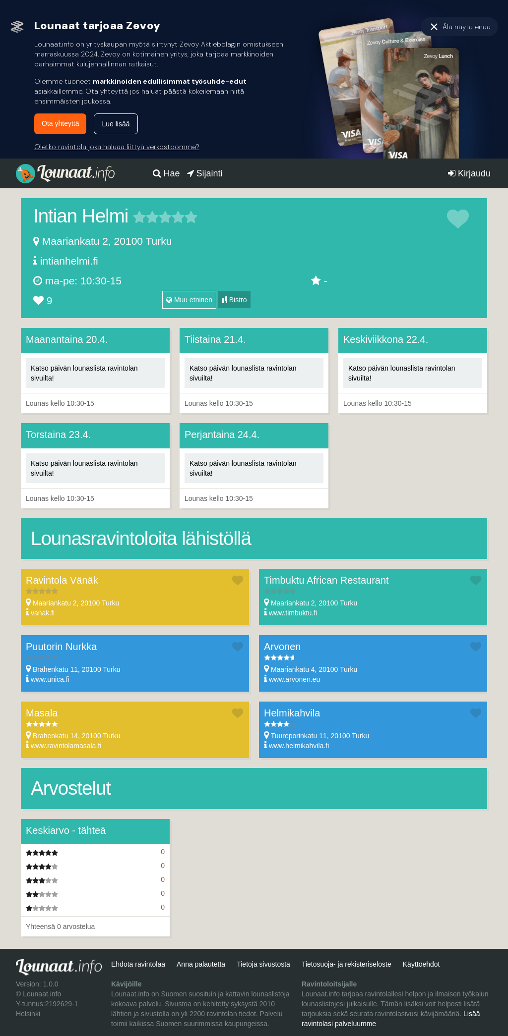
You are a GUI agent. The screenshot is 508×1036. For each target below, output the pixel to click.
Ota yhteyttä (60, 123)
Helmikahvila (292, 713)
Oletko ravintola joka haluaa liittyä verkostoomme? (116, 146)
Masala (42, 713)
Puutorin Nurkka (61, 646)
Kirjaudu (469, 173)
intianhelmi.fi (69, 261)
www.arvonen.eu (294, 679)
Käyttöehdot (421, 964)
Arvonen (282, 646)
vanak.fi (43, 613)
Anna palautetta (201, 964)
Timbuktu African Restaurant (326, 580)
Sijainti (205, 173)
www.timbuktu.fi (293, 613)
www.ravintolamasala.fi (66, 746)
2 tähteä (146, 217)
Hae (166, 173)
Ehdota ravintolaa (138, 964)
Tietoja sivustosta (263, 964)
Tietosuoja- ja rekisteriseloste (346, 964)
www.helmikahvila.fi (299, 746)
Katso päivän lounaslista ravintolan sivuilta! (84, 373)
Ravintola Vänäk (62, 580)
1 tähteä (139, 217)
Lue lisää (115, 124)
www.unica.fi (50, 679)
